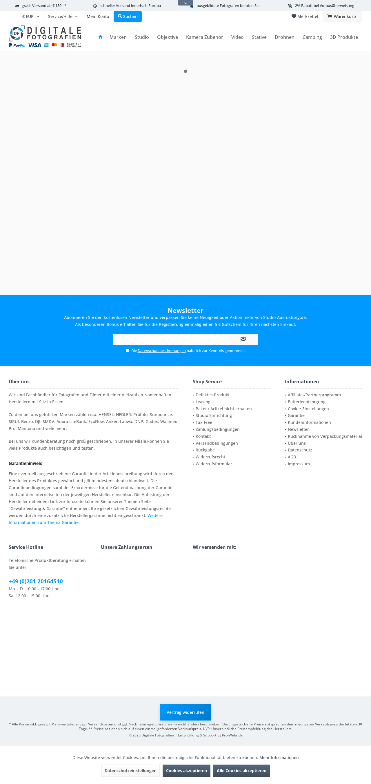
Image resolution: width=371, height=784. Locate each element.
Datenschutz (300, 450)
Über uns (297, 443)
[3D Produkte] (344, 37)
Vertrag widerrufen (185, 712)
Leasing (203, 401)
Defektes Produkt (213, 395)
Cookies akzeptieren (186, 770)
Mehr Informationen (279, 757)
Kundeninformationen (309, 422)
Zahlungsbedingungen (218, 429)
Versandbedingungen (217, 443)
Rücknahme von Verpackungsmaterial (325, 436)
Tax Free (204, 422)
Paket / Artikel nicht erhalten (224, 408)
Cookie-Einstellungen (308, 408)
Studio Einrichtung (214, 415)
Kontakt (203, 436)
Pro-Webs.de (232, 735)
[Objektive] (167, 37)
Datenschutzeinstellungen (131, 770)
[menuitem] (13, 16)
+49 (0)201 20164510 (36, 581)
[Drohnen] (285, 37)
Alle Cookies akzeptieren (241, 770)
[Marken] (118, 37)
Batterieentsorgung (306, 401)
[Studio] (142, 37)
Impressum (299, 464)
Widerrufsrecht (210, 457)
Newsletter (298, 429)
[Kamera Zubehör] (204, 37)
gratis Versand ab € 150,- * (44, 5)
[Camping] (312, 37)
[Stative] (259, 37)
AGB (292, 457)
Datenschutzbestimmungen (162, 350)
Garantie (296, 415)
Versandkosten (100, 724)
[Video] (237, 37)
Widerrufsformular (214, 464)
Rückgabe (205, 450)
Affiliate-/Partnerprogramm (314, 395)
